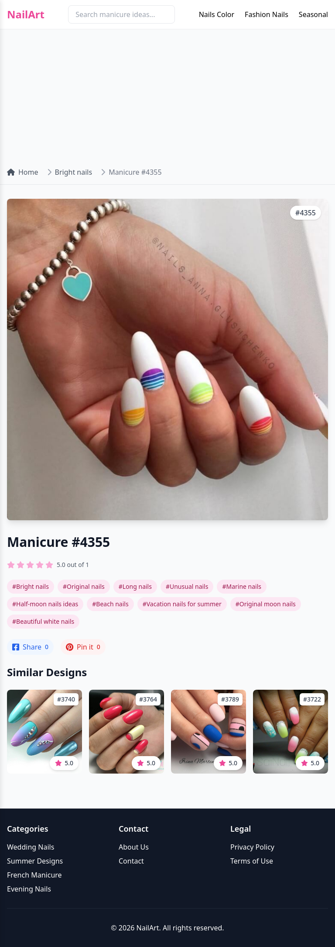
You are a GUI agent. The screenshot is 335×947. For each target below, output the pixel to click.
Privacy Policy (252, 847)
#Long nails (135, 586)
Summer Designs (35, 861)
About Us (134, 847)
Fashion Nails (266, 14)
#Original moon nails (266, 604)
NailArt (25, 14)
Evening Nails (29, 889)
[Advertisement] (167, 94)
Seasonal (313, 14)
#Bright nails (30, 586)
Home (22, 172)
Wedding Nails (30, 847)
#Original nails (84, 586)
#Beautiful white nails (43, 621)
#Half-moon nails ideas (45, 604)
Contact (131, 861)
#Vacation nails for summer (182, 604)
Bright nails (73, 172)
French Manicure (34, 875)
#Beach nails (110, 604)
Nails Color (216, 14)
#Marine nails (241, 586)
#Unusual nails (187, 586)
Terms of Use (251, 861)
